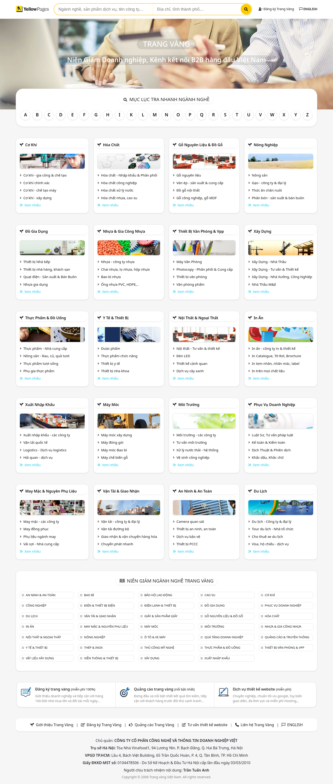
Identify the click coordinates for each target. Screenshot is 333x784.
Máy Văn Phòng (189, 261)
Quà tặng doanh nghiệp (224, 637)
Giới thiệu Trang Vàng (54, 724)
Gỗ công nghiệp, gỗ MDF (196, 197)
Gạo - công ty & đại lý (269, 182)
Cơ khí (31, 144)
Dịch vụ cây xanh (190, 371)
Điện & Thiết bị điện (99, 605)
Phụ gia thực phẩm (38, 371)
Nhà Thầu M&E (264, 284)
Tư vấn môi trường (191, 442)
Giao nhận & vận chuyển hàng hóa (129, 536)
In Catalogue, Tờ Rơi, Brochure (276, 355)
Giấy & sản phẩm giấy (160, 616)
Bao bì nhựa (111, 276)
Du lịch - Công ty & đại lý (271, 521)
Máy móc (111, 404)
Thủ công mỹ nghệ (159, 647)
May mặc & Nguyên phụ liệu (51, 491)
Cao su (210, 595)
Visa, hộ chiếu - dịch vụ (270, 544)
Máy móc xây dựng (116, 435)
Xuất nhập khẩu (40, 404)
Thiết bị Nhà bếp (36, 261)
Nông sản (260, 175)
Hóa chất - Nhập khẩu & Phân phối (129, 175)
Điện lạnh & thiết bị (160, 605)
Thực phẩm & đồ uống (45, 317)
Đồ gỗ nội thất (188, 190)
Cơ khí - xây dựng (37, 197)
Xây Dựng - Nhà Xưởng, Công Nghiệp (282, 276)
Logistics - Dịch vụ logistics (44, 450)
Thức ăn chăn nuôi (267, 190)
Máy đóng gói (112, 442)
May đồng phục (36, 529)
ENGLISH (308, 9)
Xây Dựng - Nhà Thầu (269, 261)
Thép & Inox (93, 647)
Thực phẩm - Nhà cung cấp (45, 348)
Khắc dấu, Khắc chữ (268, 457)
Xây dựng (262, 231)
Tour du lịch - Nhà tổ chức (272, 529)
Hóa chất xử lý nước (117, 190)
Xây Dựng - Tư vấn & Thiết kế (275, 269)
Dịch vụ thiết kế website (262, 689)
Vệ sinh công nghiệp (193, 457)
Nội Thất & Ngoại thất (198, 317)
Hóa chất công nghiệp (119, 182)
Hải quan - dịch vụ (37, 457)
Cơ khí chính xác (36, 182)
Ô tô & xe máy (155, 637)
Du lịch (260, 491)
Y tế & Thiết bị (115, 317)
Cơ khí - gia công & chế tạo (45, 175)
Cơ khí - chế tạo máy (39, 190)
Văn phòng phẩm (190, 284)
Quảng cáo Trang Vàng (154, 724)
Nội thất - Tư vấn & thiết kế (198, 348)
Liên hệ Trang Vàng (257, 724)
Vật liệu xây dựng (40, 658)
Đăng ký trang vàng (65, 689)
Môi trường (188, 404)
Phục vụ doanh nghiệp (274, 404)
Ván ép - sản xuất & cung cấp (199, 182)
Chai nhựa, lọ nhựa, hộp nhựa (125, 269)
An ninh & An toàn (195, 491)
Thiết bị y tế (110, 363)
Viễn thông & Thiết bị (101, 658)
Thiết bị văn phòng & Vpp (201, 231)
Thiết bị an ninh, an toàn (196, 529)
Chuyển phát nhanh (117, 544)
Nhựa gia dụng (35, 284)
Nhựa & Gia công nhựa (124, 231)
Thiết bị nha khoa (115, 371)
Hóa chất (111, 144)
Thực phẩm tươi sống (40, 363)
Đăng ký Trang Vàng (276, 9)
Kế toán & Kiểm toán (268, 442)
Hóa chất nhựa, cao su (119, 197)
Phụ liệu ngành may (39, 536)
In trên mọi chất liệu (268, 371)
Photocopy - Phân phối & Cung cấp (204, 269)
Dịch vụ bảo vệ (188, 536)
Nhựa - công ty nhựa (118, 261)
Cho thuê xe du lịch (267, 536)
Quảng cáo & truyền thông (287, 637)
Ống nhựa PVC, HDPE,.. (120, 284)
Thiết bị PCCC (187, 544)
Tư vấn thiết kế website (208, 724)
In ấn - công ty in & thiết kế (274, 348)
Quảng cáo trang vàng (164, 689)
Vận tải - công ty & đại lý (120, 521)
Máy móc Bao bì (114, 450)
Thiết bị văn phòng (191, 276)
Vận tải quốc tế (35, 442)
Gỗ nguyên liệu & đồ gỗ (200, 144)
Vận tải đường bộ (115, 529)
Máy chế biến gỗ (114, 457)
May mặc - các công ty (41, 521)
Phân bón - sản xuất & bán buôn (278, 197)
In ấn (258, 317)
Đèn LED (183, 355)
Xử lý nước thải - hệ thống (197, 450)
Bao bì (89, 595)
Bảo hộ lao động (158, 595)
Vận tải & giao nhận (121, 491)
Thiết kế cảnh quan (191, 363)
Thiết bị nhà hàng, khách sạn (46, 269)
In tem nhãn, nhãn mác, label (275, 363)
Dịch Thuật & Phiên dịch (271, 450)
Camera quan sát (190, 521)
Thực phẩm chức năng (119, 355)
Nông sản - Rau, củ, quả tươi (46, 355)
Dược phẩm (110, 348)
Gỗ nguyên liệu (188, 175)
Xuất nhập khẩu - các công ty (46, 435)
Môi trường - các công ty (196, 435)
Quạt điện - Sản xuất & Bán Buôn (50, 276)
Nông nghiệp (266, 144)
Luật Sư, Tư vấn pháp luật (272, 435)
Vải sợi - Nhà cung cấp (41, 544)
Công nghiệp (36, 605)
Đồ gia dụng (36, 231)
